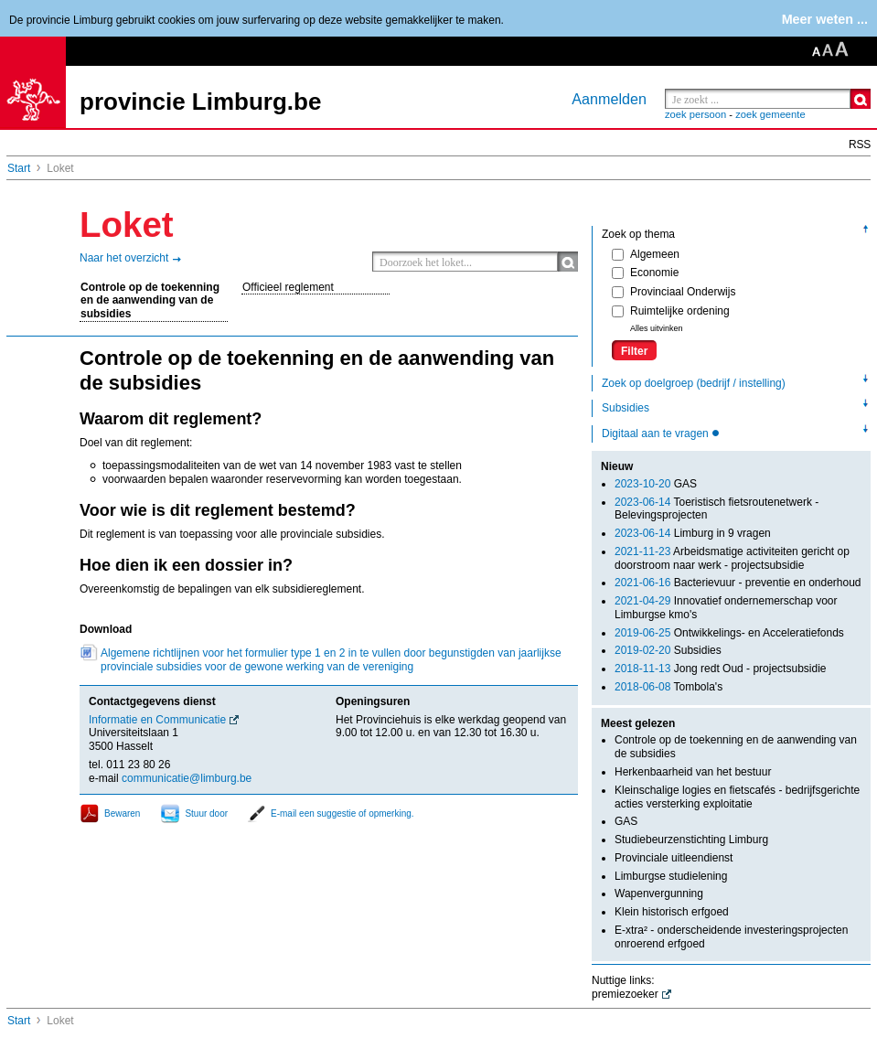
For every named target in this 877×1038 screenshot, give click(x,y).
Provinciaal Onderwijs (673, 291)
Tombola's (668, 686)
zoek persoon (695, 114)
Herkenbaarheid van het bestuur (693, 771)
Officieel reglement (288, 287)
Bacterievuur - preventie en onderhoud (738, 582)
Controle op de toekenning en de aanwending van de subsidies (149, 301)
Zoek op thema (638, 234)
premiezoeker (625, 994)
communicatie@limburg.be (186, 778)
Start (18, 168)
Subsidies (625, 407)
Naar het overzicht (124, 257)
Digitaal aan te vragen (656, 433)
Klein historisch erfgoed (672, 911)
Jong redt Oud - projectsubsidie (720, 668)
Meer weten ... (825, 19)
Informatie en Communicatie (157, 719)
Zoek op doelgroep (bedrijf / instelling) (694, 383)
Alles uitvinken (656, 328)
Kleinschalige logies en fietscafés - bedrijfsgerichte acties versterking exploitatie (737, 797)
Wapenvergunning (659, 893)
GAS (656, 483)
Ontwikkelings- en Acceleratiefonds (729, 632)
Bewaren (122, 813)
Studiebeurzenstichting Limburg (691, 839)
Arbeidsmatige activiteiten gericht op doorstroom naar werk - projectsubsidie (732, 558)
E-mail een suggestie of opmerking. (342, 813)
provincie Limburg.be (200, 101)
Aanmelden (609, 99)
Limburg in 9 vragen (693, 533)
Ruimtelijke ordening (671, 311)
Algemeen (645, 254)
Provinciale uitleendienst (674, 857)
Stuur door (206, 813)
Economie (645, 272)
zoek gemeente (770, 114)
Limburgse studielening (671, 876)
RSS (860, 144)
